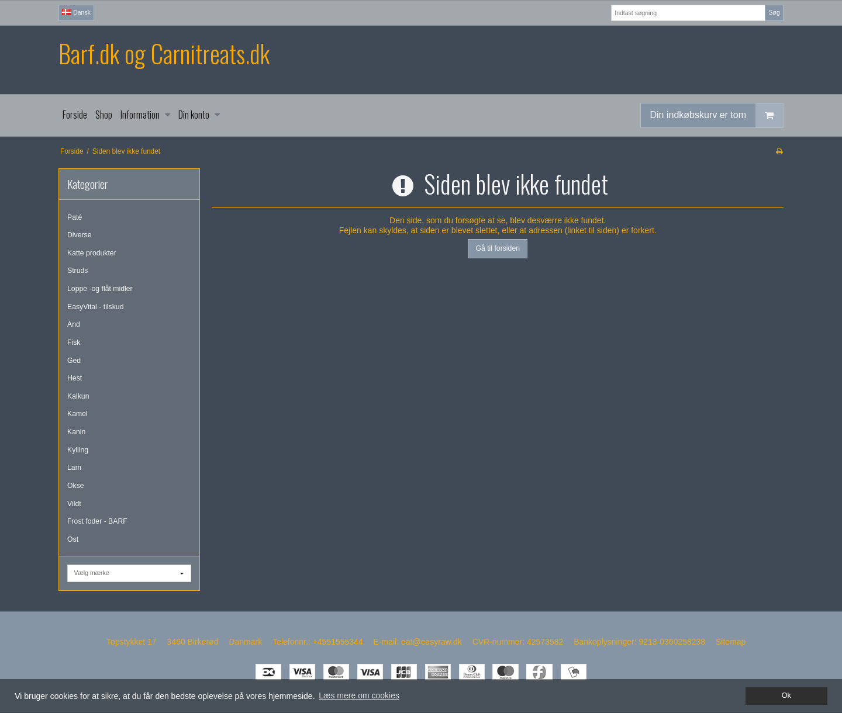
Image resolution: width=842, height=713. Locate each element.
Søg (773, 12)
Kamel (77, 414)
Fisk (73, 342)
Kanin (76, 432)
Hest (74, 378)
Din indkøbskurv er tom (717, 115)
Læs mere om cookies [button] (359, 695)
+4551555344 (338, 641)
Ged (74, 360)
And (73, 324)
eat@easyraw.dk (431, 641)
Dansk (76, 12)
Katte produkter (91, 253)
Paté (74, 217)
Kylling (77, 450)
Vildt (74, 504)
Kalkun (78, 396)
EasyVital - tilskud (95, 307)
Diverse (79, 235)
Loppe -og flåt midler (100, 289)
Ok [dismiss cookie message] (786, 695)
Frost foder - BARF (97, 521)
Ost (72, 539)
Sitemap (731, 641)
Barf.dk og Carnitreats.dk (164, 53)
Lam (74, 467)
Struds (77, 270)
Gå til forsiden (497, 248)
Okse (75, 486)
